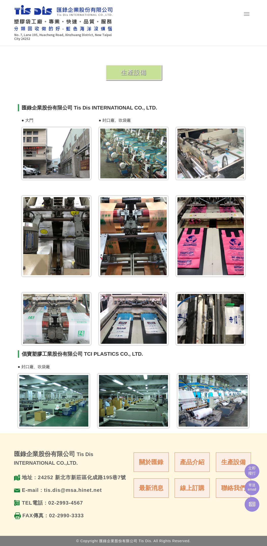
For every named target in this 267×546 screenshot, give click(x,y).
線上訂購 (192, 488)
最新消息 (151, 488)
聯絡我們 (233, 488)
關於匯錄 (151, 462)
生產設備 (233, 462)
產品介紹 (192, 462)
